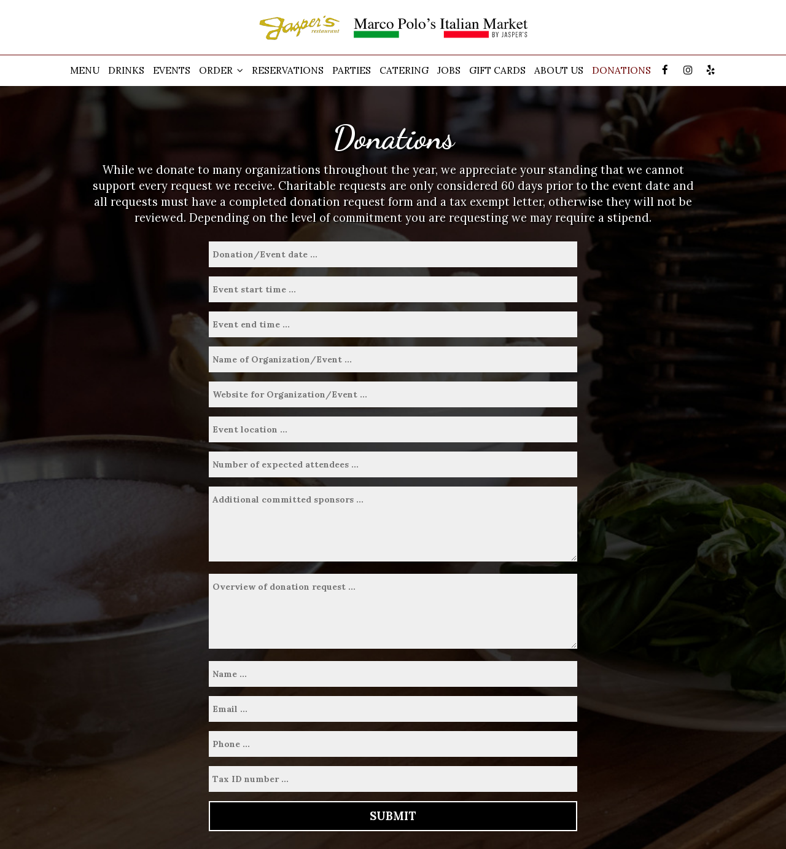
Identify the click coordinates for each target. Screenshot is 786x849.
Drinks (126, 70)
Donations (621, 70)
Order (221, 70)
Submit (393, 816)
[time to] (393, 324)
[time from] (393, 289)
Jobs (449, 70)
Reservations (288, 70)
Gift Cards (497, 70)
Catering (404, 70)
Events (171, 70)
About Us (558, 70)
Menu (84, 70)
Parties (351, 70)
